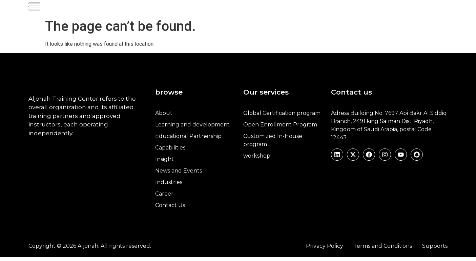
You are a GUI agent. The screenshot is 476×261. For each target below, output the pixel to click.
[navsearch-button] (418, 9)
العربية (437, 9)
